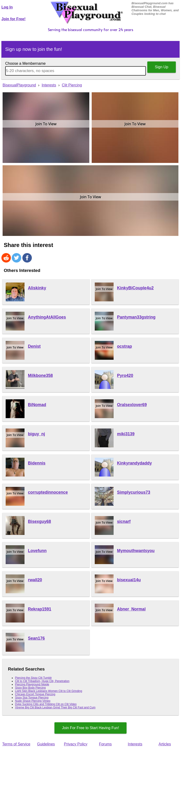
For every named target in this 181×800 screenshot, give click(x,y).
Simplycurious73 (133, 492)
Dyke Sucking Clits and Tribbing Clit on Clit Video (46, 704)
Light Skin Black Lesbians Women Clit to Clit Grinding (48, 691)
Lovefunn (37, 550)
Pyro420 (125, 375)
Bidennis (36, 463)
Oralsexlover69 (132, 404)
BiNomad (37, 404)
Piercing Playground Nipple (32, 684)
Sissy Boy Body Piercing (30, 687)
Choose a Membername (25, 63)
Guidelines (46, 744)
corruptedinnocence (48, 492)
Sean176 (36, 638)
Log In (7, 7)
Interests (135, 744)
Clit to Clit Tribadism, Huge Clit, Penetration (42, 681)
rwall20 (35, 580)
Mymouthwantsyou (136, 550)
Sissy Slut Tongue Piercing (32, 697)
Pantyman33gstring (136, 317)
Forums (105, 744)
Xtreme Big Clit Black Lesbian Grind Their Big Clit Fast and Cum (55, 707)
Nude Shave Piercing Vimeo (32, 701)
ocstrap (124, 346)
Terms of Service (16, 744)
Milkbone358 (40, 375)
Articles (165, 744)
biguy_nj (36, 434)
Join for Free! (13, 19)
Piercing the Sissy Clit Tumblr (33, 677)
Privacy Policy (75, 744)
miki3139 (126, 434)
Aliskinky (37, 288)
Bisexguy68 (39, 521)
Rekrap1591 (39, 609)
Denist (34, 346)
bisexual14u (129, 580)
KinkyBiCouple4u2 (135, 288)
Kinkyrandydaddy (134, 463)
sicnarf (124, 521)
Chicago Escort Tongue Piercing (35, 694)
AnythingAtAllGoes (47, 317)
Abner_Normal (131, 609)
